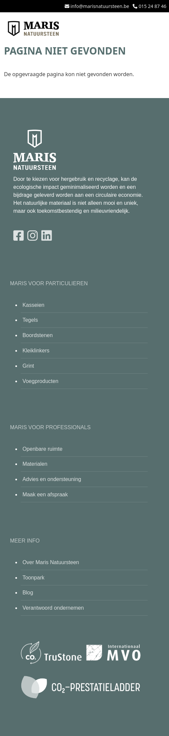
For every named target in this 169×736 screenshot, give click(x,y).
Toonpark (33, 577)
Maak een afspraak (45, 494)
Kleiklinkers (35, 350)
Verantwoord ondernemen (53, 608)
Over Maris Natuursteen (50, 562)
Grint (28, 366)
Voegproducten (40, 381)
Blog (27, 592)
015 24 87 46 (152, 6)
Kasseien (33, 305)
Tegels (30, 320)
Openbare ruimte (42, 449)
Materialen (34, 464)
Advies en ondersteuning (51, 479)
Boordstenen (37, 335)
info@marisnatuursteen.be (99, 6)
